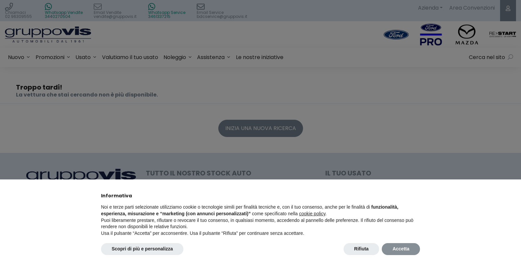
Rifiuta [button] (361, 248)
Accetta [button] (400, 248)
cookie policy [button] (312, 213)
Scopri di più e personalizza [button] (142, 248)
